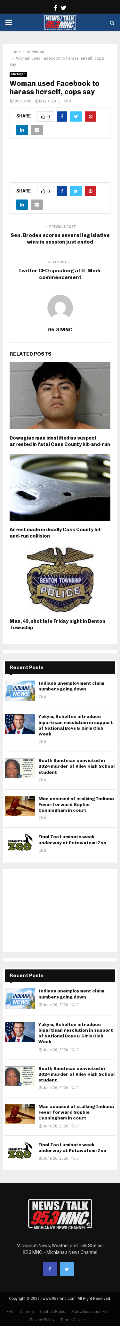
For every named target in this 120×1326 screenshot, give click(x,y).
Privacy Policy (42, 1320)
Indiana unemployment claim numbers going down (71, 686)
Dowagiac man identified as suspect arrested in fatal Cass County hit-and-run (60, 441)
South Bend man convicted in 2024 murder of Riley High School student (76, 766)
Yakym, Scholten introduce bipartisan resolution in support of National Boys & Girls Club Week (75, 725)
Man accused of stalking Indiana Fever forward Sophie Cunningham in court (76, 804)
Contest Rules (52, 1311)
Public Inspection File (89, 1311)
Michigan (18, 74)
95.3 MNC (23, 101)
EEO (10, 1311)
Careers (27, 1311)
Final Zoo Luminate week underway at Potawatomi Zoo (72, 839)
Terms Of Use (72, 1320)
